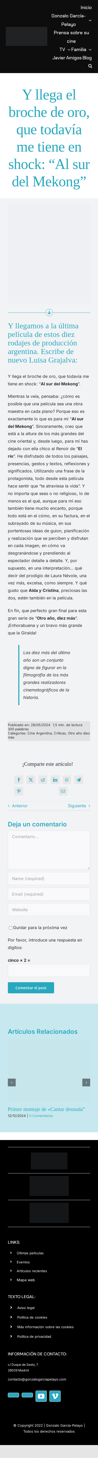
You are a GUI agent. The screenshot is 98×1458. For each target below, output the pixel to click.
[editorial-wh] (49, 1178)
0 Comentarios (41, 1116)
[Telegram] (78, 779)
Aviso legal (25, 1308)
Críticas (60, 733)
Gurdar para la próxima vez (40, 927)
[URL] (49, 909)
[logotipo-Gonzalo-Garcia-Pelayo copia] (26, 29)
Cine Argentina (39, 733)
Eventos (23, 1262)
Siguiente (77, 805)
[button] (90, 66)
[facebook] (13, 1395)
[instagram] (27, 1395)
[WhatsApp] (66, 779)
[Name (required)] (49, 878)
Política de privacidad (34, 1336)
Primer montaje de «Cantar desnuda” (46, 1109)
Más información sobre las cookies (45, 1327)
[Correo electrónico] (63, 791)
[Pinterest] (19, 791)
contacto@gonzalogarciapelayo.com (37, 1379)
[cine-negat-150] (49, 1204)
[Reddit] (43, 779)
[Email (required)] (49, 894)
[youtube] (41, 1396)
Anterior (20, 805)
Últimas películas (30, 1253)
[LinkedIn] (55, 779)
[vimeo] (55, 1396)
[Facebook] (19, 779)
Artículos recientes (32, 1271)
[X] (31, 779)
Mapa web (26, 1280)
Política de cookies (32, 1317)
